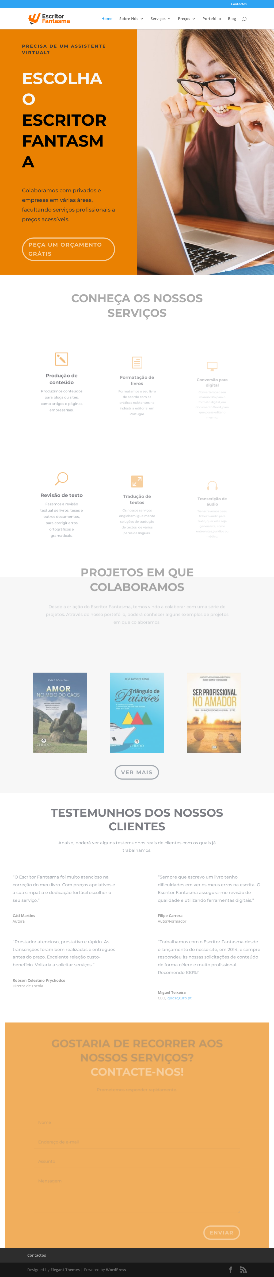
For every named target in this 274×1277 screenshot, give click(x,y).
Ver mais (137, 772)
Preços (184, 19)
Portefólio (212, 19)
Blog (232, 19)
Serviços (158, 19)
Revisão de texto (61, 499)
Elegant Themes (65, 1269)
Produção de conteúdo (61, 381)
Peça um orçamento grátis (66, 242)
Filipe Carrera (194, 915)
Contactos (239, 4)
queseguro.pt (204, 997)
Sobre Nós (128, 19)
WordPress (116, 1269)
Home (106, 19)
